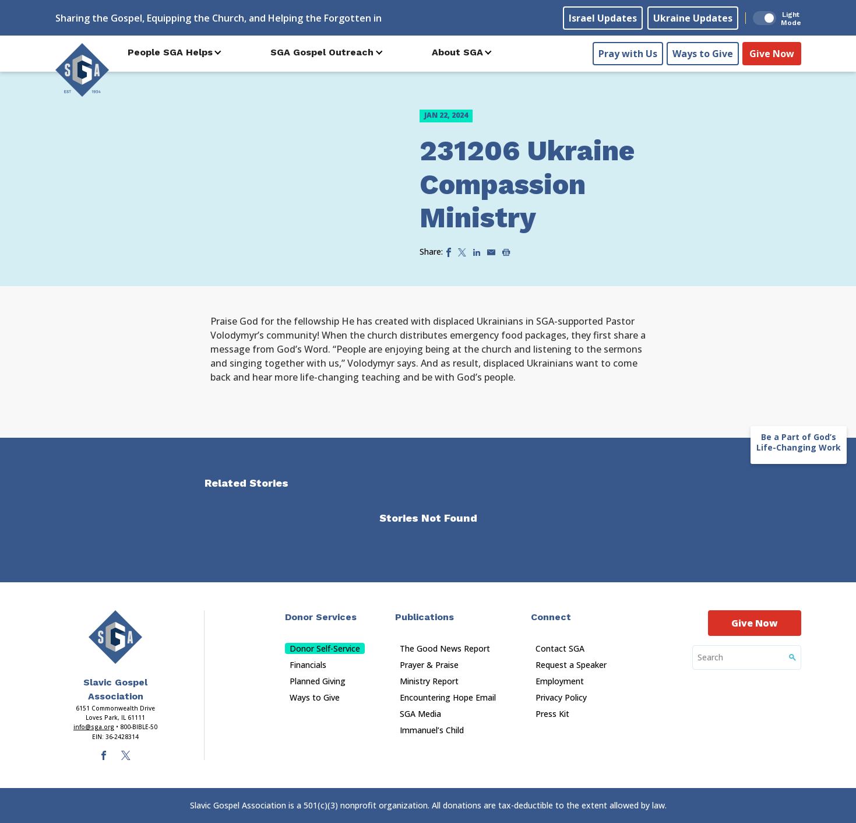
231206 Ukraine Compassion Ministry (527, 184)
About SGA (457, 52)
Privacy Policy (561, 697)
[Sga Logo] (82, 69)
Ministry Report (429, 681)
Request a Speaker (571, 664)
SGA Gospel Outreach (322, 52)
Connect (551, 616)
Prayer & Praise (429, 664)
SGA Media (420, 713)
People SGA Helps (170, 52)
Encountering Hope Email (448, 697)
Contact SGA (560, 648)
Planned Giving (318, 681)
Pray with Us (627, 53)
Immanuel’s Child (432, 730)
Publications (424, 616)
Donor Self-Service (325, 648)
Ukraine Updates (692, 18)
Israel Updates (603, 18)
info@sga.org (93, 727)
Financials (308, 664)
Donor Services (321, 616)
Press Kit (552, 713)
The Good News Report (445, 648)
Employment (560, 681)
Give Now (771, 53)
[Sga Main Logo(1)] (115, 637)
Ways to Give (702, 53)
